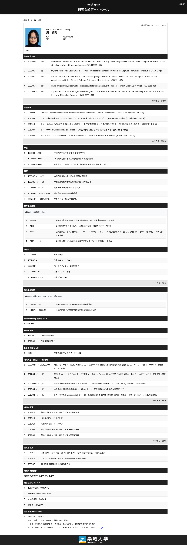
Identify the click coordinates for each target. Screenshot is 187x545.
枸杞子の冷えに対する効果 (52, 418)
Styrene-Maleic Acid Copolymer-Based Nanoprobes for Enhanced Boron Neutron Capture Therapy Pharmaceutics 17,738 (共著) (106, 70)
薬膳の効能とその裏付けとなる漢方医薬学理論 (60, 412)
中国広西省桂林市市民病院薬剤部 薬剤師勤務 (74, 304)
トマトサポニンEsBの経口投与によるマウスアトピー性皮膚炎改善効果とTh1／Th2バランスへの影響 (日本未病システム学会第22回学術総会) (99, 124)
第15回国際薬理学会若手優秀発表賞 (55, 464)
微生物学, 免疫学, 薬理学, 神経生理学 (39, 476)
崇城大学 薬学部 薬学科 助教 (65, 199)
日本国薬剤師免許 (48, 341)
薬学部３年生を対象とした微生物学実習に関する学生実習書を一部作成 (85, 220)
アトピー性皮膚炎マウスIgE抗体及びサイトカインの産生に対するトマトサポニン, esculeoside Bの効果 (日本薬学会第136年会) (93, 118)
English (181, 3)
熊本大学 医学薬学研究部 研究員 (67, 187)
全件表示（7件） (160, 283)
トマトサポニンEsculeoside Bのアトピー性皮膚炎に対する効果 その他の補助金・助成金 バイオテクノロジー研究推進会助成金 (105, 395)
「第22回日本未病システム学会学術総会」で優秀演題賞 (64, 458)
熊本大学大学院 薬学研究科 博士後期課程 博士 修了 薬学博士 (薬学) (81, 164)
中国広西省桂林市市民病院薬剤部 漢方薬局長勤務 (76, 310)
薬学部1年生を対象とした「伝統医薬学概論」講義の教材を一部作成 (83, 226)
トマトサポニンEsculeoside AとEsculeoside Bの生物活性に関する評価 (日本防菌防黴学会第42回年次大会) (84, 129)
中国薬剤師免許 (47, 335)
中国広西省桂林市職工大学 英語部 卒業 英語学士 (73, 158)
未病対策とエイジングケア (52, 423)
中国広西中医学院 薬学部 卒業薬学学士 (70, 153)
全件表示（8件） (160, 400)
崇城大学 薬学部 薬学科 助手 (65, 193)
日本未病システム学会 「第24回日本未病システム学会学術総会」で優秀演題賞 (73, 452)
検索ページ (27, 20)
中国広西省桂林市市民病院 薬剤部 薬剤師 (70, 176)
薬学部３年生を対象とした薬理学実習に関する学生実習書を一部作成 (84, 241)
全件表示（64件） (159, 100)
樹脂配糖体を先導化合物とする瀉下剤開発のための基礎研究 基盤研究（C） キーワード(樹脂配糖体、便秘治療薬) (100, 383)
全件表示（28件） (159, 141)
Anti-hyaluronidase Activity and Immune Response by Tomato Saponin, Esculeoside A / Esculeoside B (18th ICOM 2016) (92, 112)
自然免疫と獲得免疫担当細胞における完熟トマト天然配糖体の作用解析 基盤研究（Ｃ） (89, 389)
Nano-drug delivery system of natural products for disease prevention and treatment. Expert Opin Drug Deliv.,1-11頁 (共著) (104, 85)
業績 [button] (27, 50)
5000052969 (29, 323)
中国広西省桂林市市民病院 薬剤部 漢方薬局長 (72, 182)
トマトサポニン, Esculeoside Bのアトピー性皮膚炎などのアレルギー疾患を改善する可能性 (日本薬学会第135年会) (88, 135)
